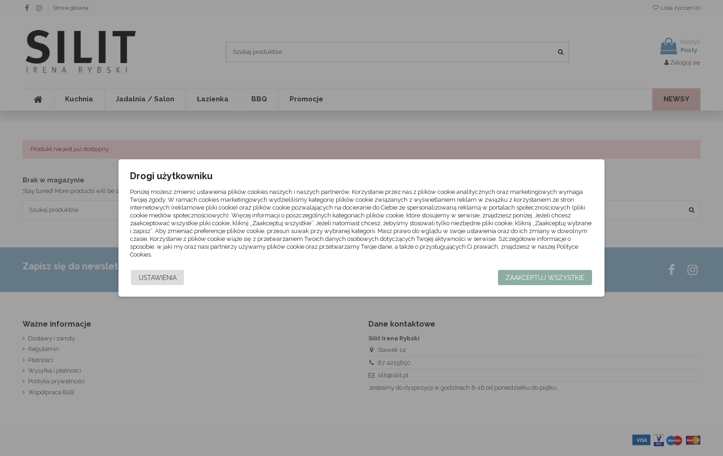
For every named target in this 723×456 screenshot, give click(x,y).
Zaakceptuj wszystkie (527, 277)
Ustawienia (175, 277)
